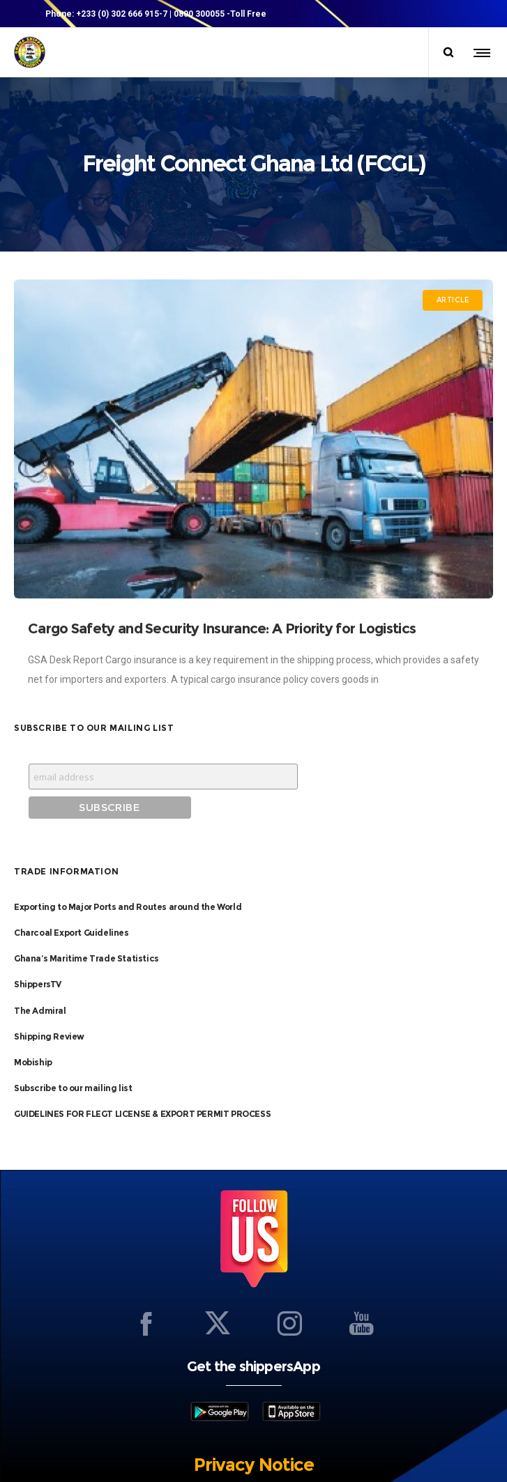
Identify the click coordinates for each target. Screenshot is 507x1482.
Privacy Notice (254, 1410)
